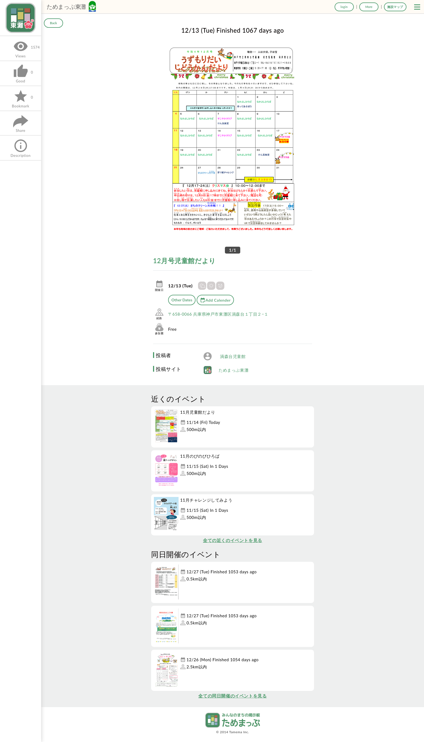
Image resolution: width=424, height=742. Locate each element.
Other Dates (181, 300)
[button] (417, 7)
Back (53, 23)
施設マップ (395, 7)
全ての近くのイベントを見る (232, 540)
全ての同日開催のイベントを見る (232, 695)
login (344, 7)
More (368, 7)
